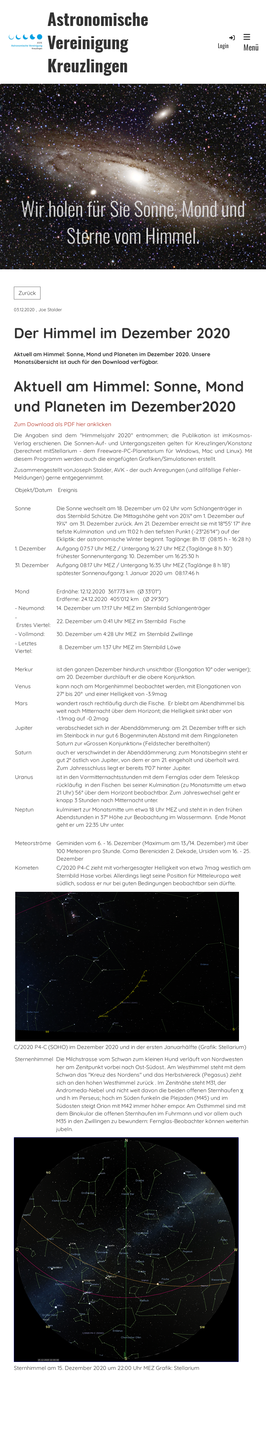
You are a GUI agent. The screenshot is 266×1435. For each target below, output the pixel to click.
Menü (251, 43)
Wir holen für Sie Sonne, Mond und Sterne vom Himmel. (133, 221)
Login (227, 42)
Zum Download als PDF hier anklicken (62, 424)
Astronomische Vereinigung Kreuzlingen (97, 42)
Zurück (27, 292)
